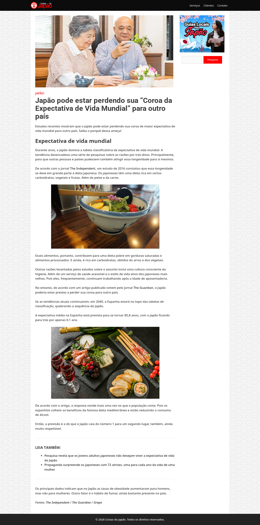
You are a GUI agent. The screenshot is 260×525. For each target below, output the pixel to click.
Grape (98, 502)
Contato (222, 5)
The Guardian (143, 288)
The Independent (82, 168)
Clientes (209, 5)
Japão (39, 93)
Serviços (195, 5)
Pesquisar (212, 59)
